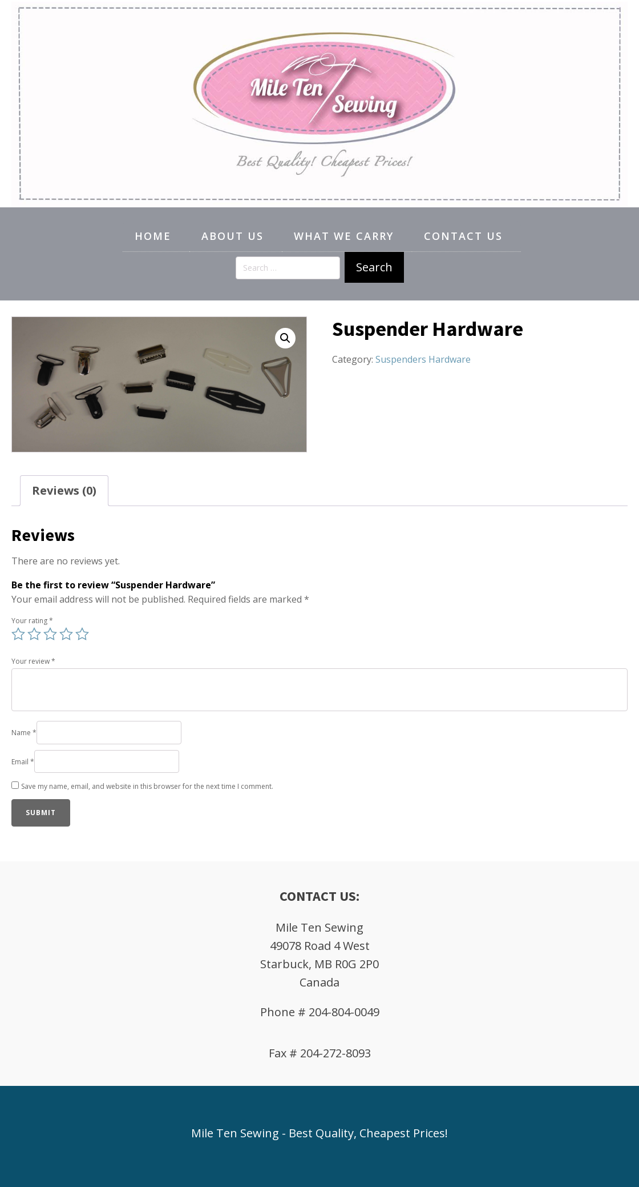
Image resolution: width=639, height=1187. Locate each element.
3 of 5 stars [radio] (50, 634)
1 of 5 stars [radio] (18, 634)
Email (22, 762)
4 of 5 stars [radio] (66, 634)
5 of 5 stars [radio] (82, 634)
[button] (285, 338)
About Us (232, 236)
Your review (33, 661)
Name (24, 732)
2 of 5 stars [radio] (34, 634)
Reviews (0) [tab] (64, 490)
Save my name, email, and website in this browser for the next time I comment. (147, 786)
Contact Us (463, 236)
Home (153, 236)
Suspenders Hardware (423, 359)
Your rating (32, 620)
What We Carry (344, 236)
